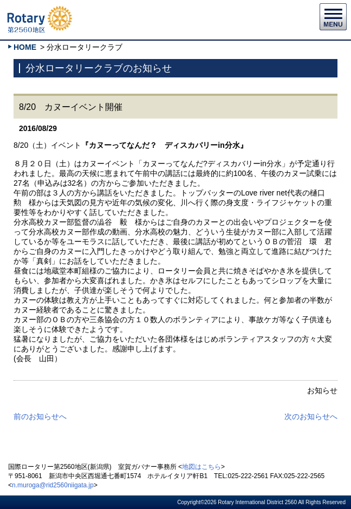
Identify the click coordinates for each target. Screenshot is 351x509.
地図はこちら (201, 467)
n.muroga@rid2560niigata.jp (53, 485)
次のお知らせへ (310, 416)
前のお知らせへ (40, 416)
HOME (25, 47)
